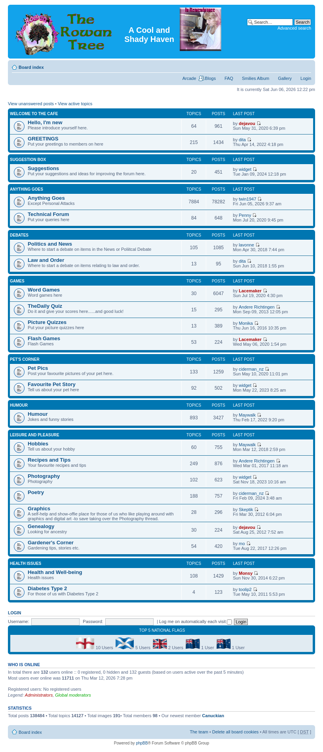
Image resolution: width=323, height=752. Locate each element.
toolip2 (245, 589)
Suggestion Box (28, 159)
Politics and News (50, 244)
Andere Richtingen (257, 307)
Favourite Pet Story (52, 384)
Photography (44, 476)
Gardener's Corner (51, 543)
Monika (246, 323)
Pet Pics (38, 368)
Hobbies (38, 444)
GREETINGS (43, 139)
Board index (31, 67)
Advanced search (294, 28)
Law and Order (46, 260)
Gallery (285, 78)
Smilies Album (255, 78)
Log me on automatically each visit (195, 621)
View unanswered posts (31, 103)
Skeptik (246, 509)
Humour (19, 405)
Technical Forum (48, 214)
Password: (93, 621)
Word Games (44, 290)
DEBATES (19, 235)
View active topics (75, 103)
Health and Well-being (55, 572)
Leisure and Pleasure (34, 435)
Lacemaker (250, 290)
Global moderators (73, 695)
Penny (245, 215)
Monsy (246, 573)
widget (245, 169)
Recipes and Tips (49, 460)
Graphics (39, 508)
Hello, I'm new (45, 122)
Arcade (189, 78)
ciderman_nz (251, 369)
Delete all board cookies (235, 731)
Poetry (36, 492)
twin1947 (247, 199)
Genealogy (41, 526)
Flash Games (44, 338)
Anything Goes (26, 189)
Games (17, 281)
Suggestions (43, 168)
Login (305, 78)
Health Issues (25, 563)
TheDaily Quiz (45, 306)
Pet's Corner (25, 359)
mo (242, 543)
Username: (18, 621)
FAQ (228, 78)
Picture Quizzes (47, 322)
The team (199, 731)
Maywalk (247, 415)
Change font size (305, 65)
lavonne (246, 244)
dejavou (247, 123)
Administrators (39, 695)
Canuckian (213, 715)
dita (242, 139)
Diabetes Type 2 (47, 588)
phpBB (142, 743)
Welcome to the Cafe (34, 114)
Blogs (210, 78)
